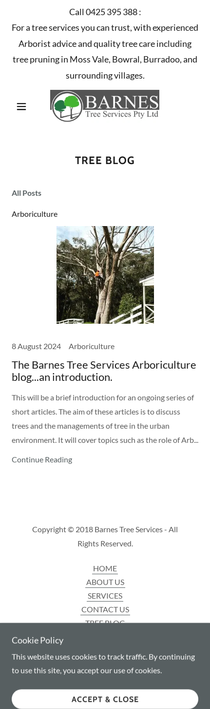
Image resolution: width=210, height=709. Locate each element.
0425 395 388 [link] (111, 11)
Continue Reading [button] (42, 459)
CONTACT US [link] (105, 609)
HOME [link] (105, 568)
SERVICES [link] (105, 595)
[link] (104, 106)
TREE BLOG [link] (105, 622)
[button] (25, 106)
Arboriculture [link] (34, 213)
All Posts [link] (26, 192)
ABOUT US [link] (105, 581)
